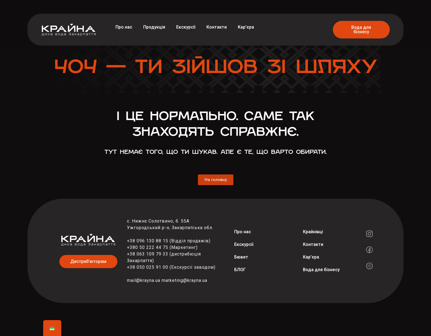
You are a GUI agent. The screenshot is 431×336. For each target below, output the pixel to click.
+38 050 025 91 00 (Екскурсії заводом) (171, 267)
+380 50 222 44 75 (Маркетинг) (162, 247)
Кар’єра (246, 27)
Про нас (123, 27)
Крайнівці (313, 231)
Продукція (154, 27)
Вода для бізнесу (321, 269)
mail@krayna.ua (143, 280)
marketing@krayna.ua (184, 280)
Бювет (241, 257)
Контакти (216, 27)
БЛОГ (240, 269)
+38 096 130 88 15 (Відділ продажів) (169, 240)
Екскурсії (185, 27)
